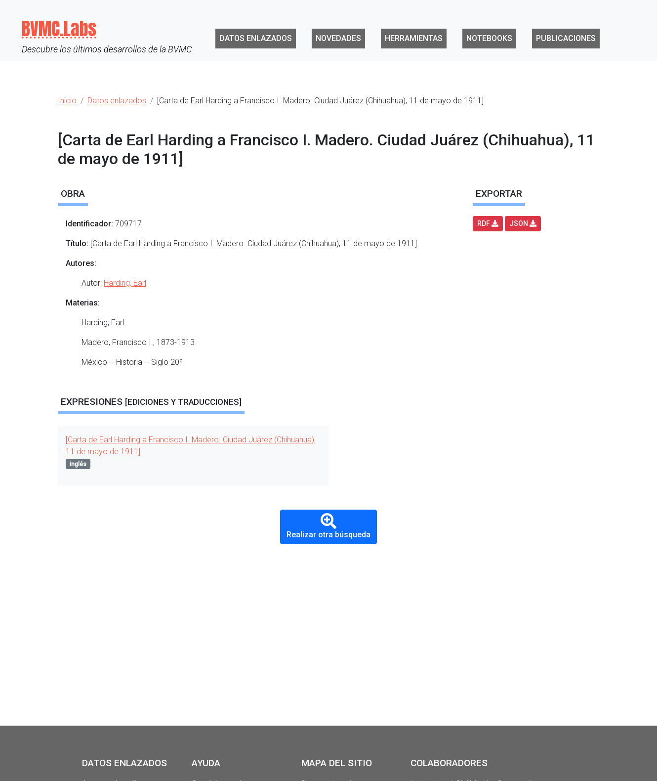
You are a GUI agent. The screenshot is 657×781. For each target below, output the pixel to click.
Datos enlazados (255, 38)
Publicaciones (566, 38)
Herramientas (414, 38)
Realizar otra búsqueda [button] (328, 526)
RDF (487, 223)
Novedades (338, 38)
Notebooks (489, 38)
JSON (522, 223)
